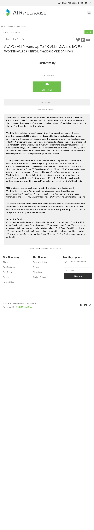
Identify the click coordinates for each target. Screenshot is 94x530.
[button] (89, 13)
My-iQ (23, 26)
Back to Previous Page (15, 39)
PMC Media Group (24, 307)
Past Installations (40, 262)
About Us (7, 262)
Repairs (36, 267)
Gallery (6, 277)
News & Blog (8, 282)
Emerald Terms (34, 249)
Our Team (7, 272)
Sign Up (78, 276)
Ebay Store (38, 272)
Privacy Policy (44, 249)
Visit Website (47, 75)
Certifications (9, 267)
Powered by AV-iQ (55, 249)
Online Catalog (40, 277)
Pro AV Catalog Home (10, 26)
